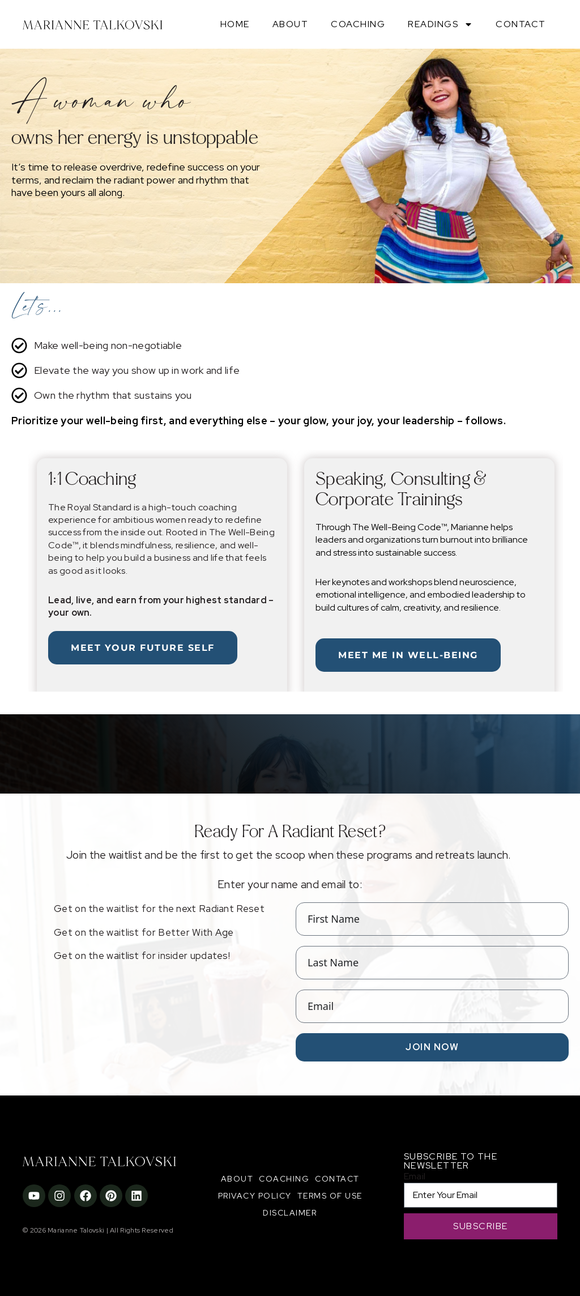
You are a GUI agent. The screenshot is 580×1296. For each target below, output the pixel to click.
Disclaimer (290, 1213)
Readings (440, 24)
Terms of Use (329, 1196)
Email (415, 1176)
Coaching (358, 24)
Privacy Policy (255, 1196)
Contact (521, 24)
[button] (22, 568)
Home (235, 24)
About (290, 24)
